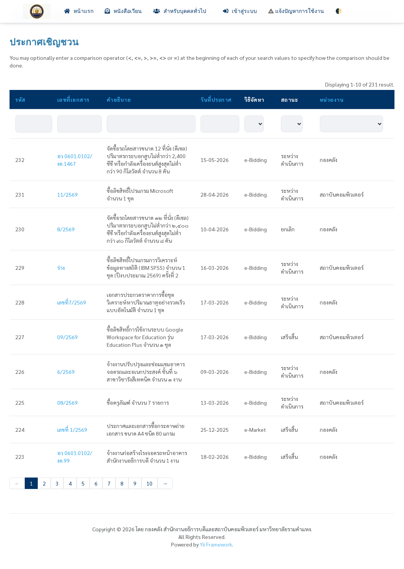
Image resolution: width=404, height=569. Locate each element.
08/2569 (67, 402)
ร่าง (61, 267)
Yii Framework (216, 544)
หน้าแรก (78, 11)
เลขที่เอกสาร (73, 99)
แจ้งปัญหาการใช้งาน (296, 11)
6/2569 (66, 371)
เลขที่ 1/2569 (72, 429)
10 (149, 483)
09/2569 (67, 336)
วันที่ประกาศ (216, 99)
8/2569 (66, 229)
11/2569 (67, 194)
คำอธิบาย (119, 99)
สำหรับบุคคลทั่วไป (182, 11)
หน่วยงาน (332, 99)
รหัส (20, 99)
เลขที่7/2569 (71, 302)
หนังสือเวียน (123, 11)
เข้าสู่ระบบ (240, 11)
